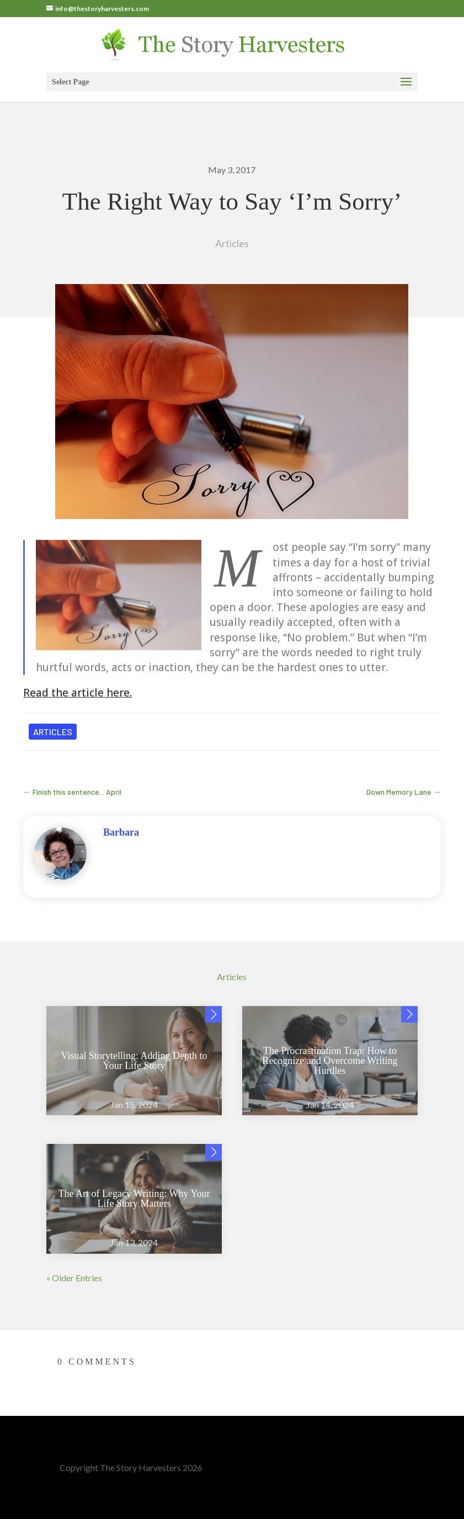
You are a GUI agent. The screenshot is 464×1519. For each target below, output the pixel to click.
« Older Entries (74, 1277)
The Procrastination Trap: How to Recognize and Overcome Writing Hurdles (329, 1060)
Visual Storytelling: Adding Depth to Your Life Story (134, 1060)
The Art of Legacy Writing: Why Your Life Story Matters (134, 1198)
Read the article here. (77, 711)
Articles (232, 243)
